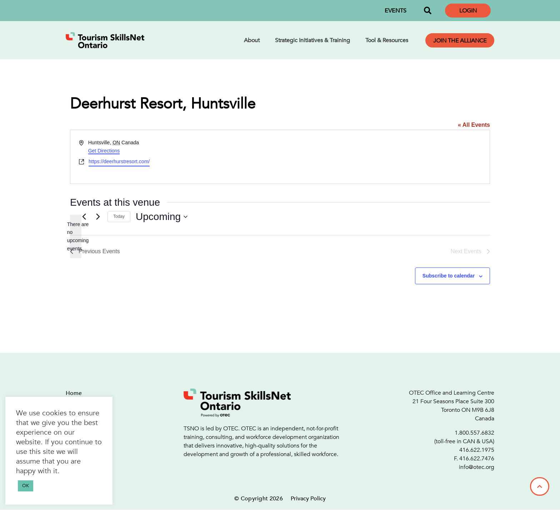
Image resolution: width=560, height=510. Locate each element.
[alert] (75, 237)
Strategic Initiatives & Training (312, 40)
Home (74, 393)
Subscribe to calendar (448, 276)
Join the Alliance (459, 41)
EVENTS (395, 11)
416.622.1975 (476, 450)
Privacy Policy (308, 498)
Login (468, 11)
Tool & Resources (386, 40)
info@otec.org (476, 467)
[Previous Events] (84, 216)
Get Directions (104, 151)
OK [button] (25, 485)
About (252, 40)
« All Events (474, 125)
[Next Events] (98, 216)
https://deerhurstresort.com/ (119, 161)
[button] (427, 11)
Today (119, 216)
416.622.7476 (476, 458)
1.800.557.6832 (474, 433)
